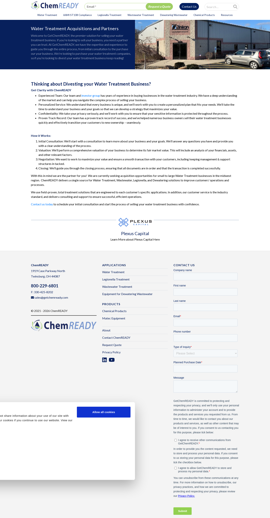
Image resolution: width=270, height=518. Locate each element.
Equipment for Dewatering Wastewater (127, 294)
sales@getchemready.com (51, 297)
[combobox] (216, 7)
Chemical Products (204, 14)
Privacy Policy (111, 352)
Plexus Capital (135, 233)
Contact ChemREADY (116, 337)
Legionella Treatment (110, 14)
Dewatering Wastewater (174, 14)
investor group (90, 95)
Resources (227, 14)
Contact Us (189, 6)
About (106, 330)
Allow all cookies (103, 450)
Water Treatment (47, 14)
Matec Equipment (113, 318)
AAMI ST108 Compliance (77, 14)
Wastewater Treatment (141, 14)
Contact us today (42, 204)
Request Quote (112, 345)
